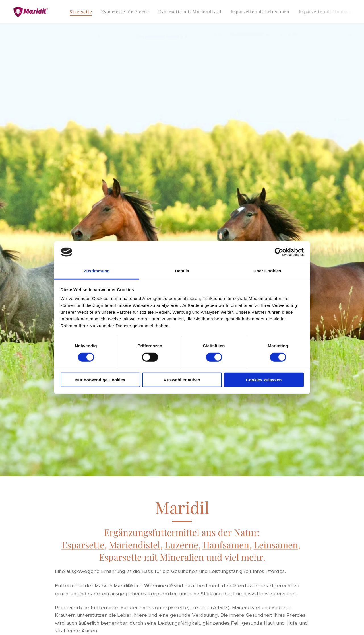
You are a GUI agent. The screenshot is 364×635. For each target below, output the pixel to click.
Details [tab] (182, 270)
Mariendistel (134, 545)
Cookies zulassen (264, 379)
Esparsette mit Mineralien (151, 557)
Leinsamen (276, 545)
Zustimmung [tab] (97, 270)
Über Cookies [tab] (267, 270)
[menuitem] (82, 12)
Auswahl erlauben (182, 379)
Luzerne (181, 545)
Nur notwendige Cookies (100, 379)
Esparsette (83, 545)
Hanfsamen (226, 545)
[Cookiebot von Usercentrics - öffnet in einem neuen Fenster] (279, 252)
